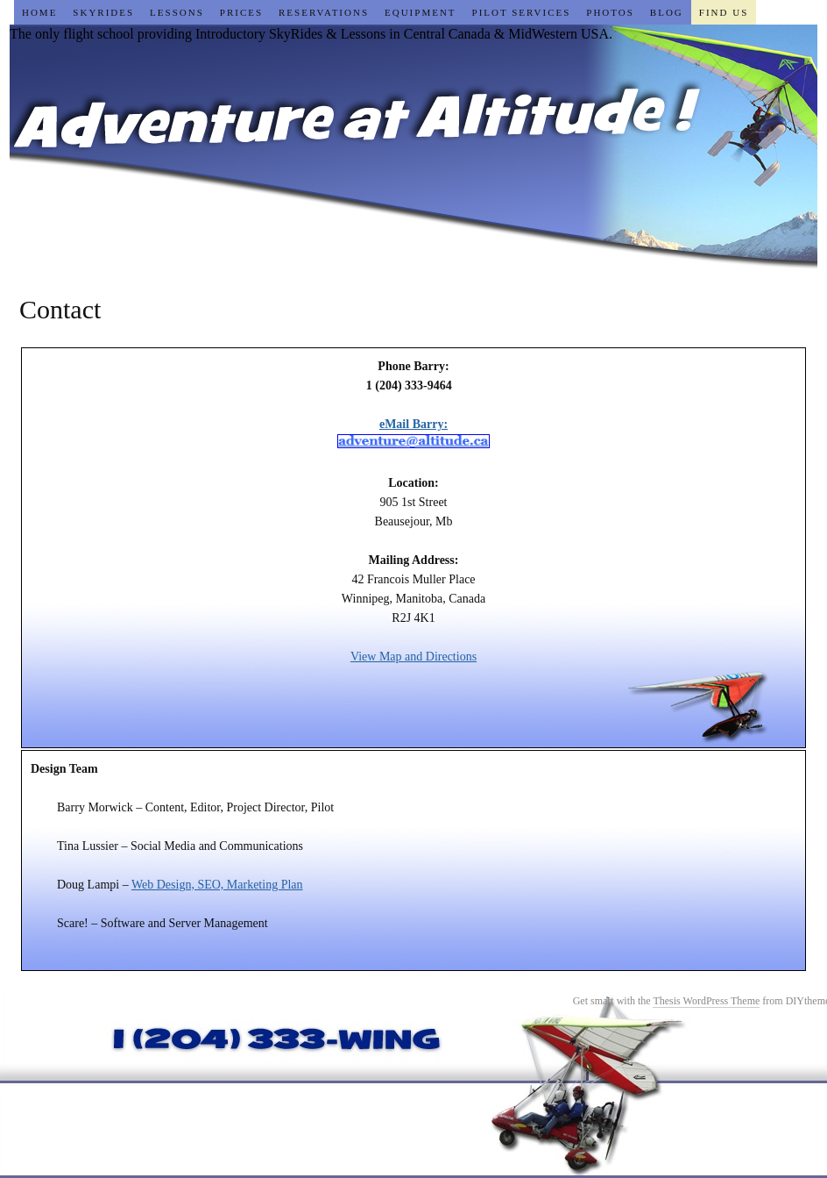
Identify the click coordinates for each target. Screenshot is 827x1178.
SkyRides (103, 12)
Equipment (420, 12)
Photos (610, 12)
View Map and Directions (413, 656)
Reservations (324, 12)
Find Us (723, 12)
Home (39, 12)
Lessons (177, 12)
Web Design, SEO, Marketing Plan (217, 884)
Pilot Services (521, 12)
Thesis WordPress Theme (706, 1001)
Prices (241, 12)
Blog (666, 12)
